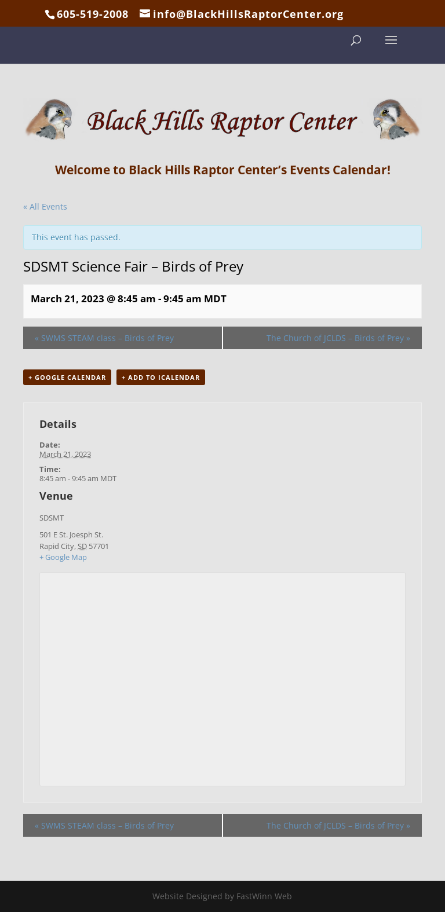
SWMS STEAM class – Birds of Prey (104, 337)
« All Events (45, 206)
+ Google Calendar (67, 377)
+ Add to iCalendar (161, 377)
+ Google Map (63, 557)
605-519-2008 (93, 14)
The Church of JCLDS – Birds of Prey (338, 337)
